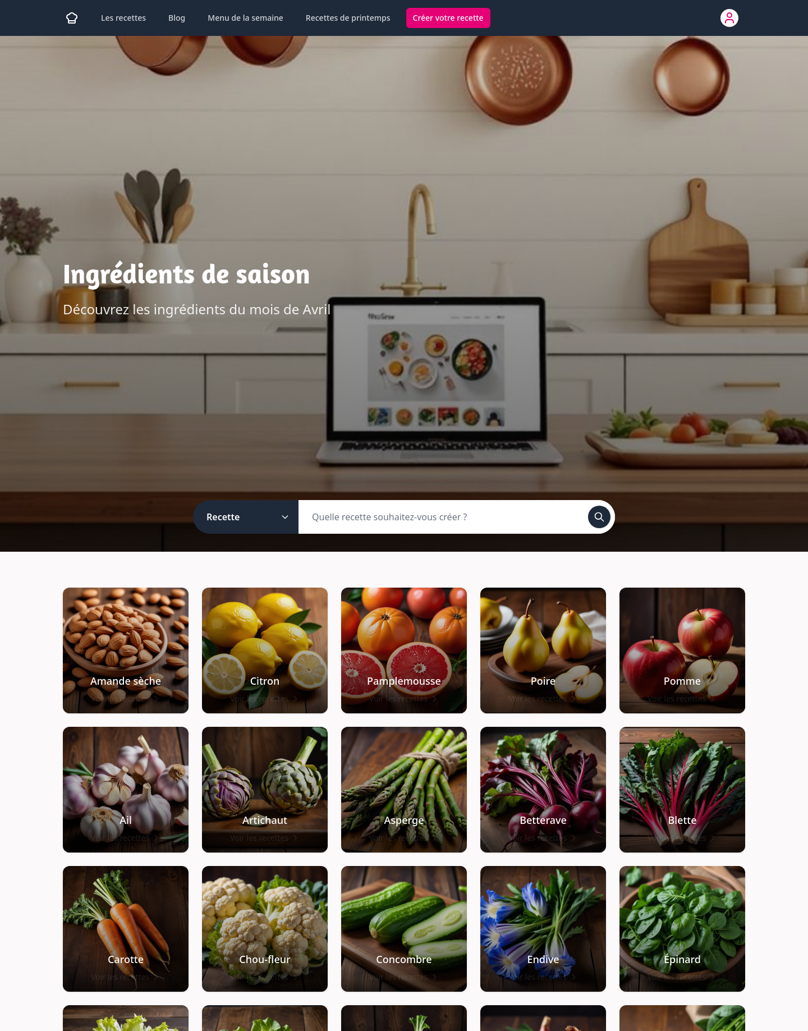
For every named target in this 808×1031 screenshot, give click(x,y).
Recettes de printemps (348, 17)
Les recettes (123, 17)
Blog (176, 17)
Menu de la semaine (245, 17)
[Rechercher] (599, 517)
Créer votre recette (448, 17)
